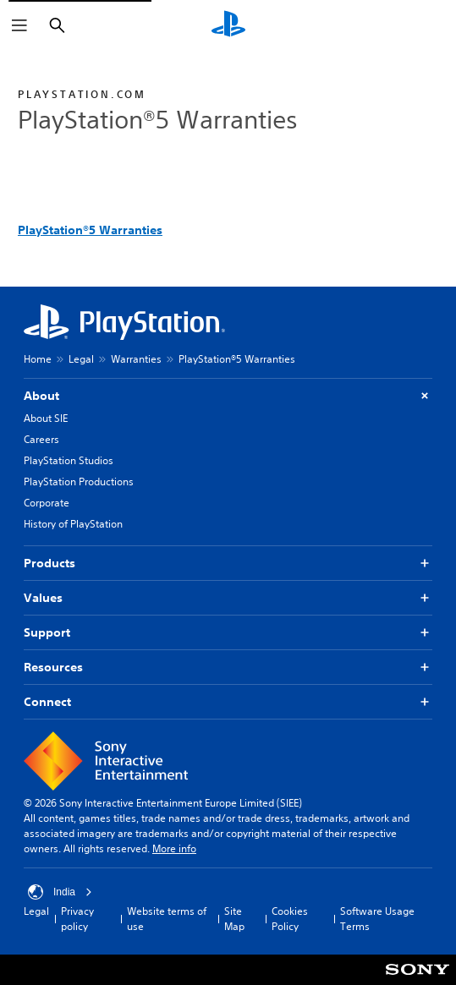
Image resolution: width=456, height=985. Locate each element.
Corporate (46, 502)
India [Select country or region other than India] (60, 892)
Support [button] (228, 633)
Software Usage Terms (377, 918)
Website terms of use (166, 918)
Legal (81, 359)
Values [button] (228, 598)
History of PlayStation (73, 524)
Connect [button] (228, 702)
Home (38, 359)
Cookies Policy (290, 918)
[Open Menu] (19, 25)
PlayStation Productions (79, 481)
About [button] (228, 396)
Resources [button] (228, 667)
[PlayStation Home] (228, 25)
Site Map (234, 918)
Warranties (136, 359)
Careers (41, 439)
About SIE (46, 418)
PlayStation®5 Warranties (90, 230)
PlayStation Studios (68, 460)
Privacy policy (77, 918)
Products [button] (228, 563)
